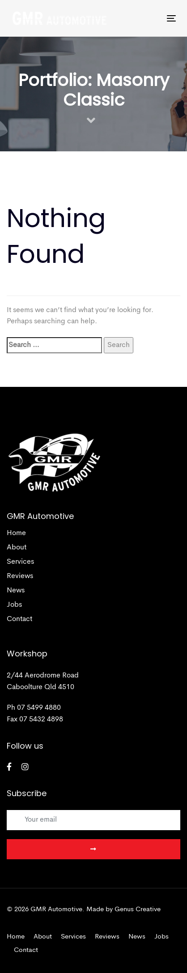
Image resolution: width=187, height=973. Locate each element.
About (16, 547)
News (16, 590)
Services (20, 562)
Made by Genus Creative (123, 909)
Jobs (14, 605)
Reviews (20, 576)
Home (16, 533)
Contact (19, 619)
